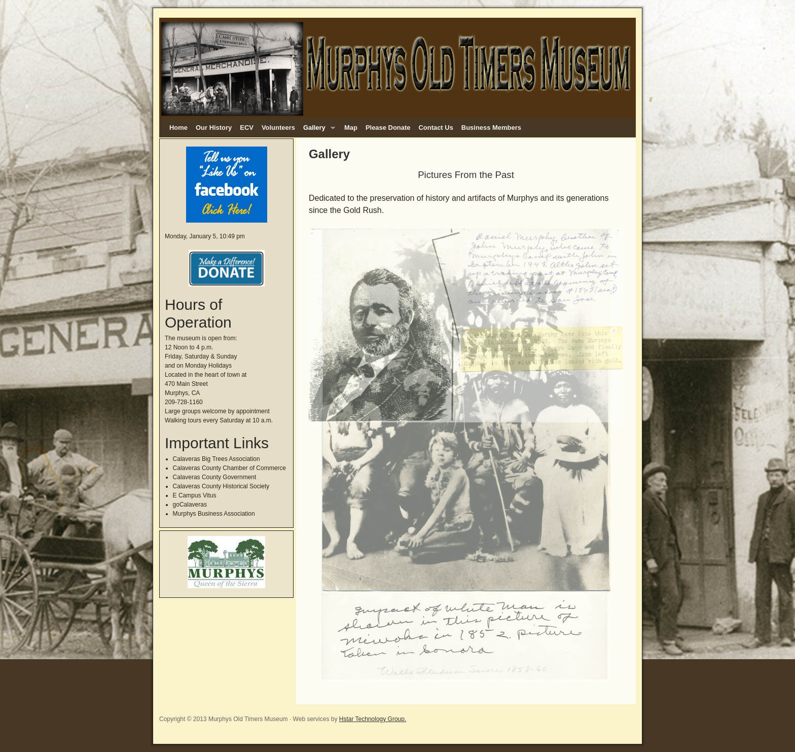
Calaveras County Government (215, 477)
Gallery (317, 130)
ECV (247, 127)
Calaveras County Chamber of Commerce (229, 468)
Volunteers (278, 127)
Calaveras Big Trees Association (216, 458)
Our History (214, 127)
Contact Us (435, 127)
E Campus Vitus (194, 495)
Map (350, 127)
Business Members (491, 127)
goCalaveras (190, 504)
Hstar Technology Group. (373, 719)
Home (178, 127)
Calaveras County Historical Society (221, 486)
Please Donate (388, 127)
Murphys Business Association (214, 513)
